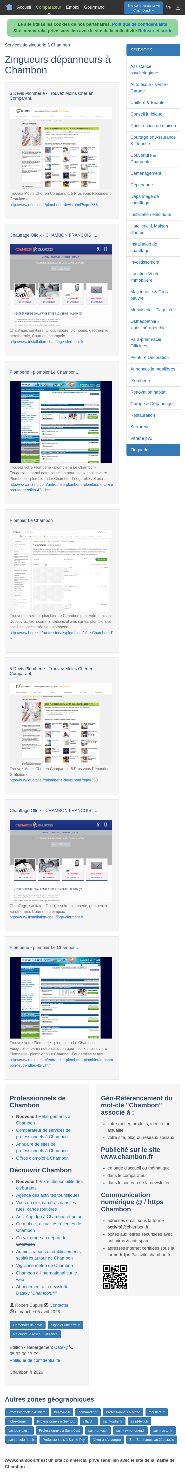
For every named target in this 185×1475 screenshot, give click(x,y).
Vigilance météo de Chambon (44, 1265)
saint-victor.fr (162, 1430)
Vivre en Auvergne (107, 1440)
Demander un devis (27, 1325)
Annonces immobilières (152, 369)
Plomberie (140, 380)
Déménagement (145, 173)
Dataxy (61, 1347)
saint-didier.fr (112, 1421)
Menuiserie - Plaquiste (151, 309)
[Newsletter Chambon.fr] (168, 7)
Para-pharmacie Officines (145, 342)
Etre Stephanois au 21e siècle (151, 1440)
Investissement (144, 262)
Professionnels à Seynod (55, 1421)
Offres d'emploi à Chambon (42, 1158)
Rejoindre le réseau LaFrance (35, 1334)
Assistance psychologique (144, 69)
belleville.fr (62, 1412)
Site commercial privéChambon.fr (143, 8)
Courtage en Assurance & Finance (153, 140)
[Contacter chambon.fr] (178, 7)
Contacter (59, 1305)
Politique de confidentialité (139, 24)
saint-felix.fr (139, 1421)
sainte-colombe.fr (21, 1440)
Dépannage (141, 184)
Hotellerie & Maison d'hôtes (149, 229)
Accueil (24, 7)
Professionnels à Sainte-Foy (64, 1440)
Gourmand (94, 7)
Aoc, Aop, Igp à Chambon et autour (50, 1216)
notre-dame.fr (18, 1421)
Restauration (142, 415)
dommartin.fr (88, 1412)
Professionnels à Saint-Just (59, 1430)
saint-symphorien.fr (130, 1430)
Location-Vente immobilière (144, 277)
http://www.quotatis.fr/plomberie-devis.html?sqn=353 (54, 205)
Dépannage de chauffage (144, 199)
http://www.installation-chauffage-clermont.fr (46, 342)
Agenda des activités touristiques (47, 1195)
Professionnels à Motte (123, 1412)
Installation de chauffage (143, 247)
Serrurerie (140, 426)
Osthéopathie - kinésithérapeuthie (147, 324)
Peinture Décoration (149, 357)
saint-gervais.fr (19, 1430)
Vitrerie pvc (141, 438)
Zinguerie (139, 450)
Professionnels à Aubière (27, 1412)
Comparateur (48, 7)
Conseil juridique (146, 114)
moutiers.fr (157, 1412)
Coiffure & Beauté (147, 102)
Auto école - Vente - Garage (149, 87)
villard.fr (89, 1421)
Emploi (72, 7)
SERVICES (141, 49)
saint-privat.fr (98, 1430)
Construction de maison (153, 125)
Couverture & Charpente (143, 158)
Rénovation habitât (148, 392)
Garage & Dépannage (151, 403)
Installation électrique (150, 214)
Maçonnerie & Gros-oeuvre (149, 295)
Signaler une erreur (65, 1325)
